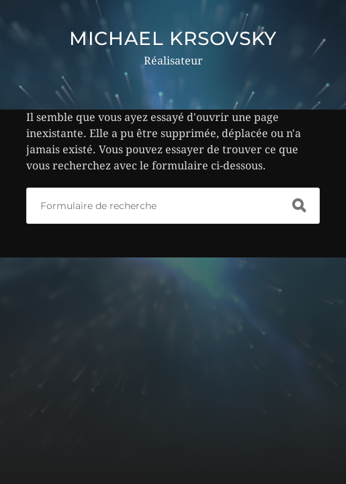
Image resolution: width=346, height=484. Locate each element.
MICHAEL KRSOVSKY (173, 38)
